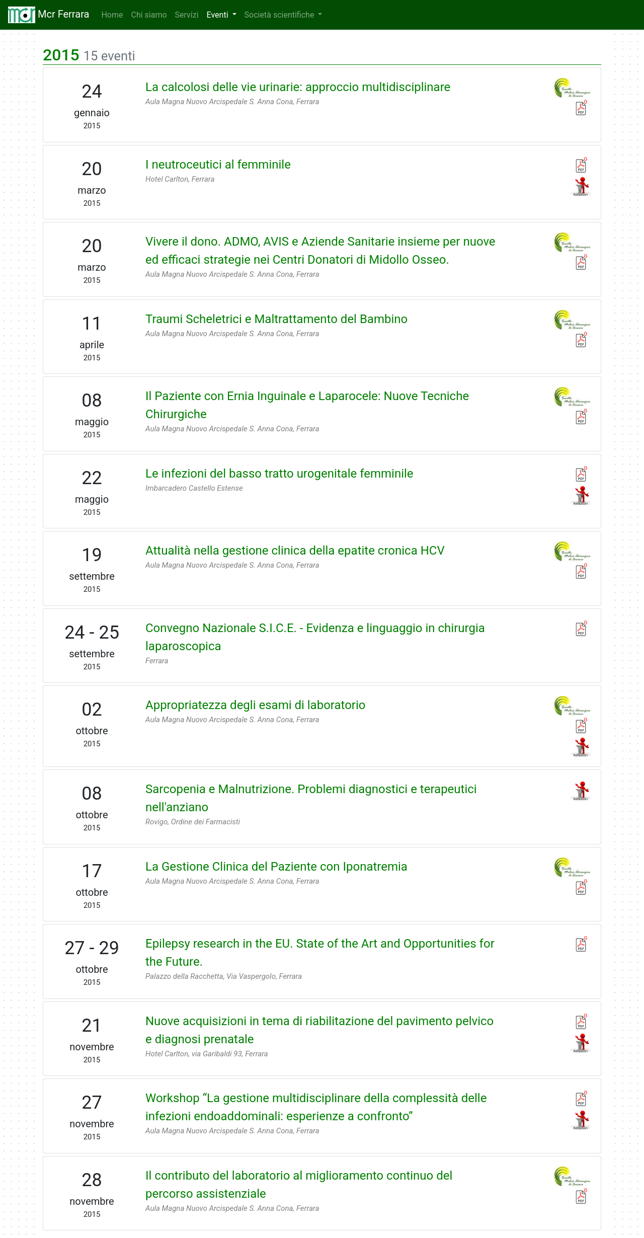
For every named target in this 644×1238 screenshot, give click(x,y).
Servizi (187, 15)
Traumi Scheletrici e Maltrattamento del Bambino (276, 319)
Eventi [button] (218, 15)
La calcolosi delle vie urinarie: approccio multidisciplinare (297, 87)
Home (114, 14)
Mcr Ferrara (48, 15)
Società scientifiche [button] (280, 15)
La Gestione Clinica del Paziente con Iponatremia (276, 867)
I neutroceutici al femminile (218, 165)
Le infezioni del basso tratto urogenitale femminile (279, 474)
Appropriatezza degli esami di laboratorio (255, 705)
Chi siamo (149, 15)
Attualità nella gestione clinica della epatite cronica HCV (295, 551)
